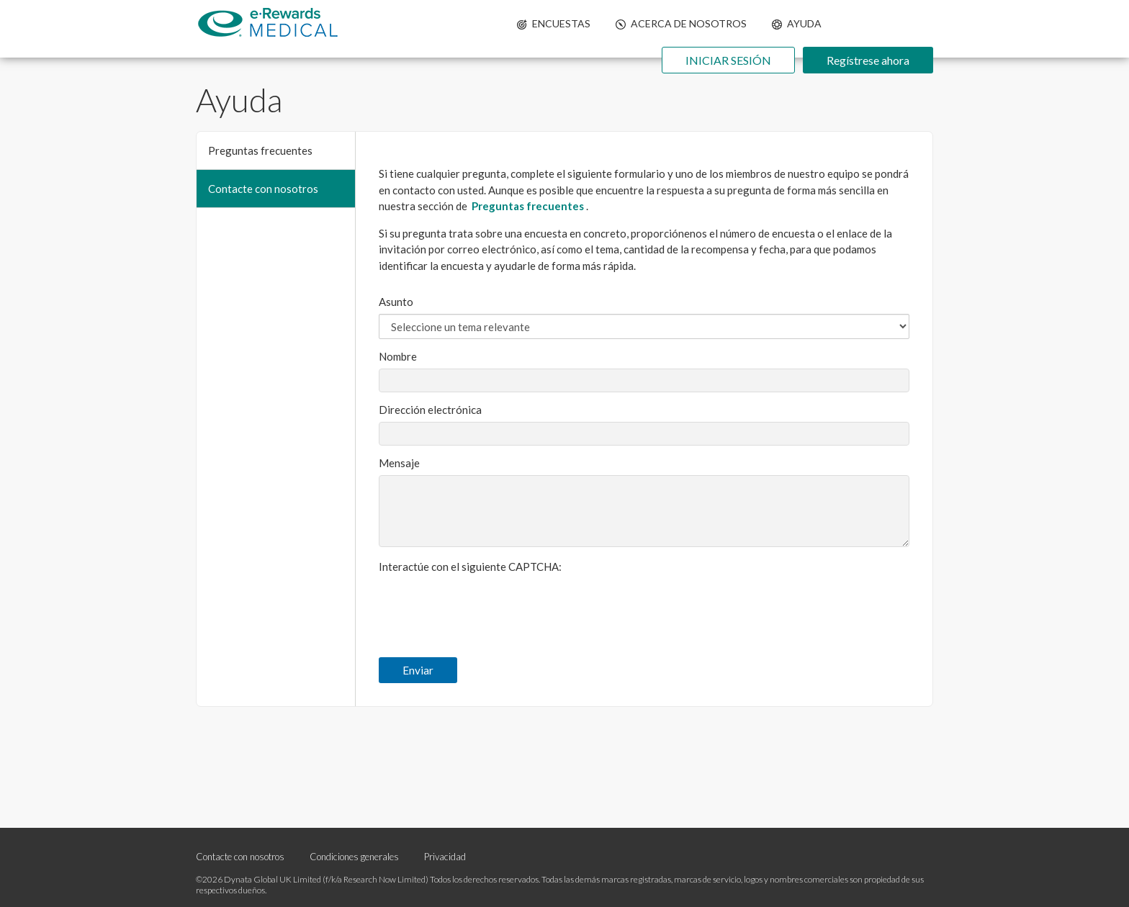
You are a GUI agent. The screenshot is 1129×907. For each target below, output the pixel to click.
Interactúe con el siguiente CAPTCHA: (470, 566)
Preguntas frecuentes (260, 150)
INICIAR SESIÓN (728, 60)
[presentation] (488, 607)
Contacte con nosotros (263, 188)
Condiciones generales (354, 856)
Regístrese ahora (868, 60)
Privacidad (445, 856)
